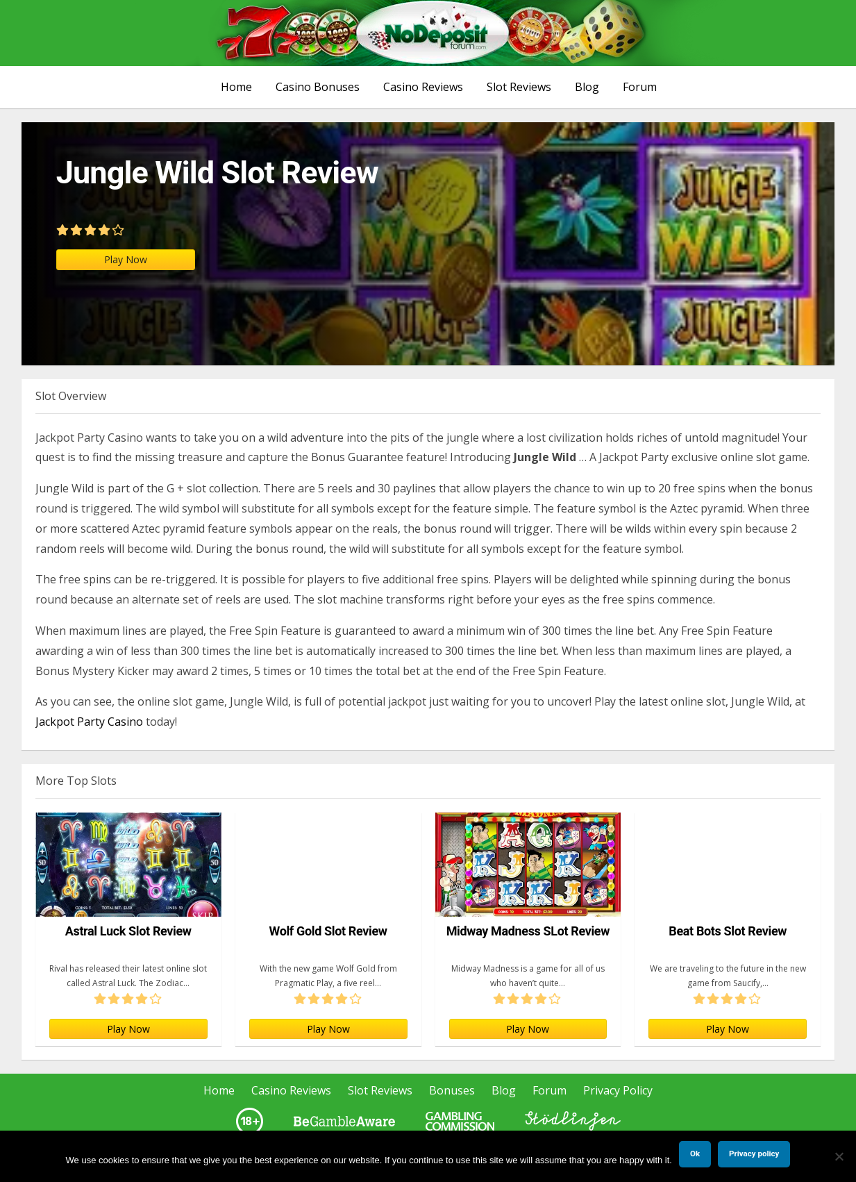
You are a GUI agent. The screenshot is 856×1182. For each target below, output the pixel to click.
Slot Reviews (519, 86)
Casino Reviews (423, 86)
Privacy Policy (618, 1090)
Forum (640, 86)
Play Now (125, 259)
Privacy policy (754, 1153)
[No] (839, 1156)
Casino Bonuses (318, 86)
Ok (695, 1153)
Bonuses (452, 1090)
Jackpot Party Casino (89, 721)
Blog (587, 86)
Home (236, 86)
